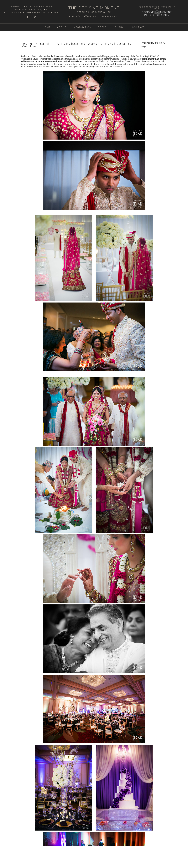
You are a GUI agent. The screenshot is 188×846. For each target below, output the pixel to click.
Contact (138, 27)
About (61, 27)
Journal (119, 27)
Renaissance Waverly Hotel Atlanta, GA (73, 56)
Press (102, 27)
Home (47, 27)
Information (82, 27)
